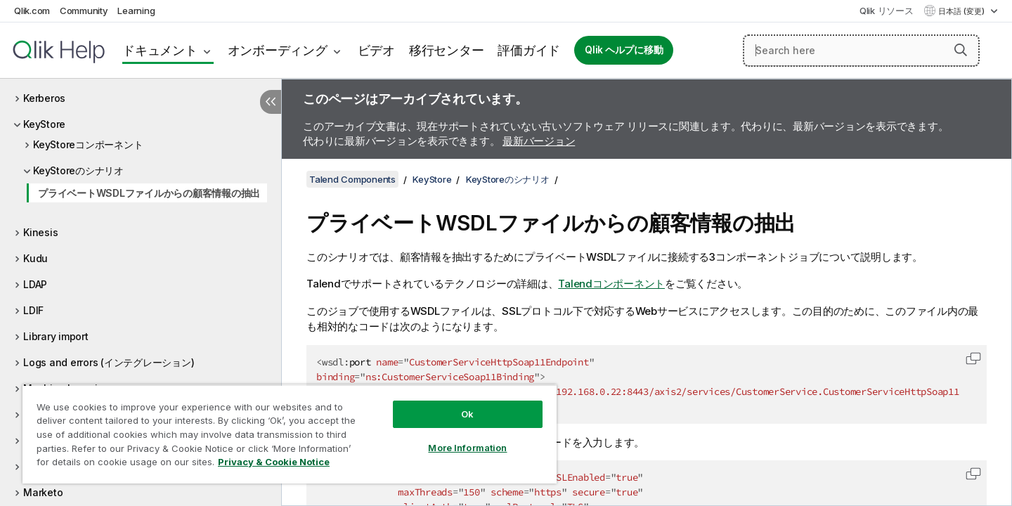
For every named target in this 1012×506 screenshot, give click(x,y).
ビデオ (376, 50)
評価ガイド (529, 50)
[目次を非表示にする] (270, 102)
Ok (467, 414)
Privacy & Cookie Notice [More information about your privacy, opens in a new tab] (274, 461)
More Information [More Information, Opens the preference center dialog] (467, 447)
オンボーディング (277, 50)
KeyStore (44, 124)
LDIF (33, 310)
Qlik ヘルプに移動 (624, 50)
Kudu (35, 258)
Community (84, 10)
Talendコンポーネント (611, 283)
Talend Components (352, 179)
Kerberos (44, 98)
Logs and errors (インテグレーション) (108, 362)
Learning (136, 10)
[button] (960, 50)
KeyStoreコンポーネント (88, 144)
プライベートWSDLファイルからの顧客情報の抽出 (149, 193)
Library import (56, 336)
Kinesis (40, 232)
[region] (289, 434)
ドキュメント (159, 50)
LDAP (35, 284)
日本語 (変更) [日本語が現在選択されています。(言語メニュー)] (962, 11)
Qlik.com (32, 10)
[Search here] (861, 50)
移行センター (446, 50)
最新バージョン (538, 141)
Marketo (43, 492)
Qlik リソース (886, 10)
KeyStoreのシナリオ (78, 170)
